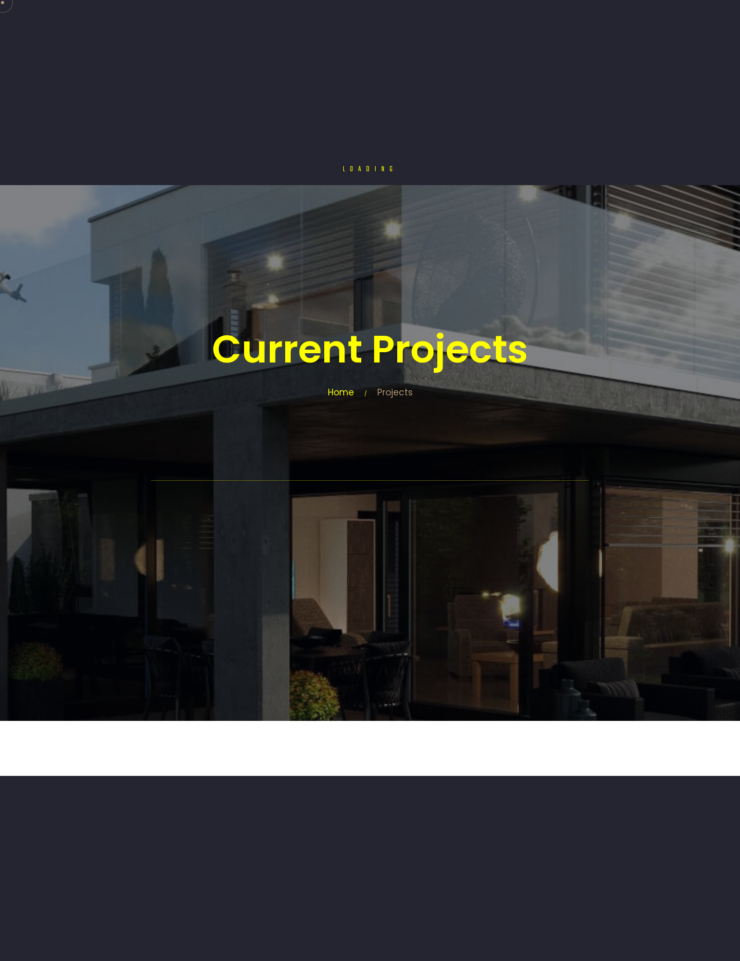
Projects (395, 392)
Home (341, 392)
